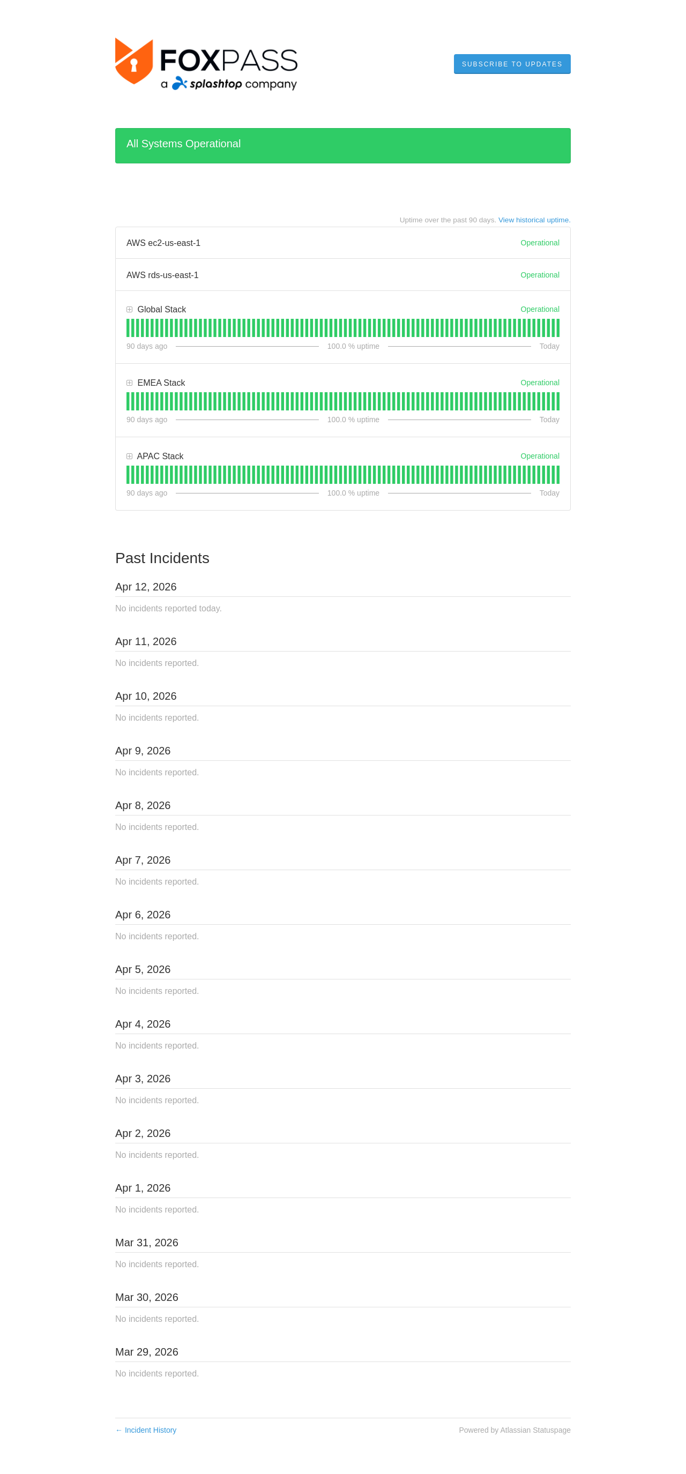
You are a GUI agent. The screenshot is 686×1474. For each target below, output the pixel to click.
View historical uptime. (534, 220)
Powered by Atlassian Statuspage (515, 1430)
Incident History (145, 1430)
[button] (512, 64)
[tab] (127, 328)
